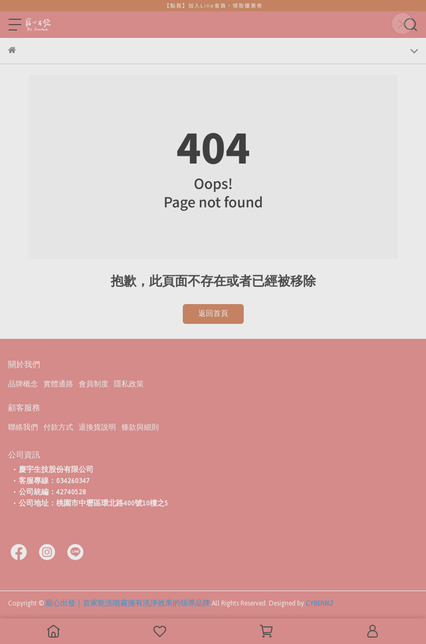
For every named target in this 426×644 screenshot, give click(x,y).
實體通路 (58, 384)
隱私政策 (129, 384)
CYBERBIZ (320, 603)
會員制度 (94, 384)
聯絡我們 (23, 427)
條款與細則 (140, 427)
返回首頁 (213, 313)
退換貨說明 (97, 427)
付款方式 (58, 427)
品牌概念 (23, 384)
